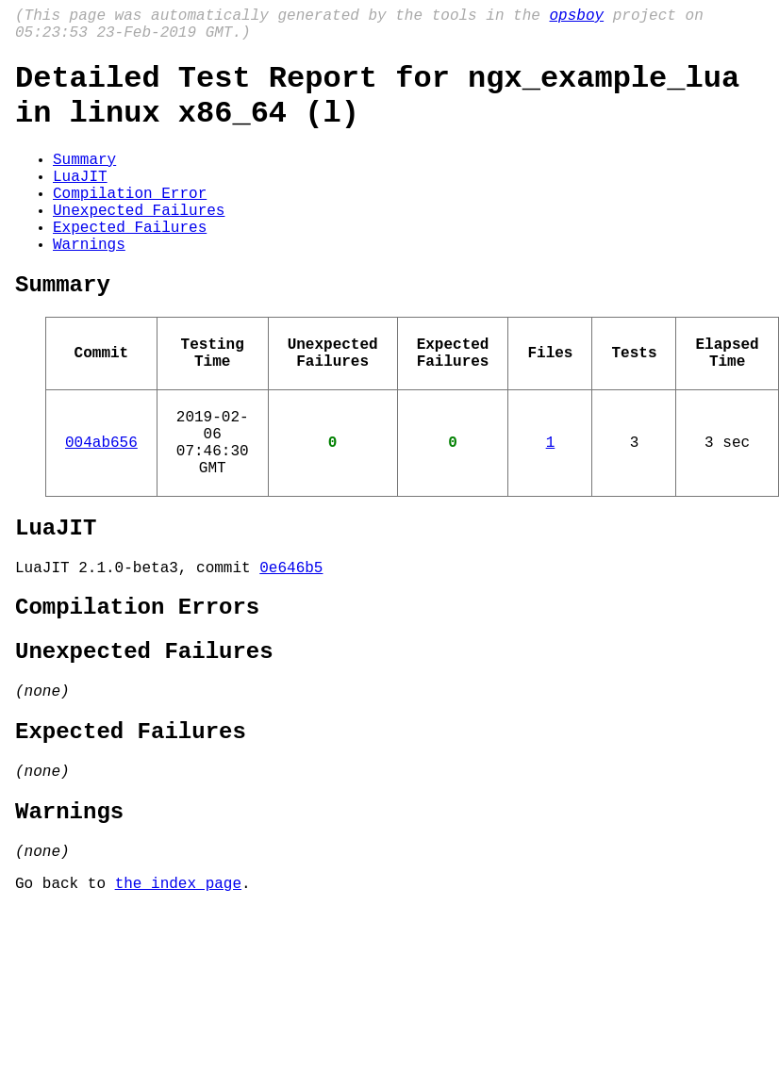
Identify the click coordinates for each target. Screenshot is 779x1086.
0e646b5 (291, 645)
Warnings (89, 284)
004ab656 (101, 505)
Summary (84, 181)
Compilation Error (130, 222)
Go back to (65, 999)
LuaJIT (80, 201)
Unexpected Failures (138, 243)
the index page (178, 999)
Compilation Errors (137, 689)
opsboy (576, 18)
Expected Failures (130, 264)
